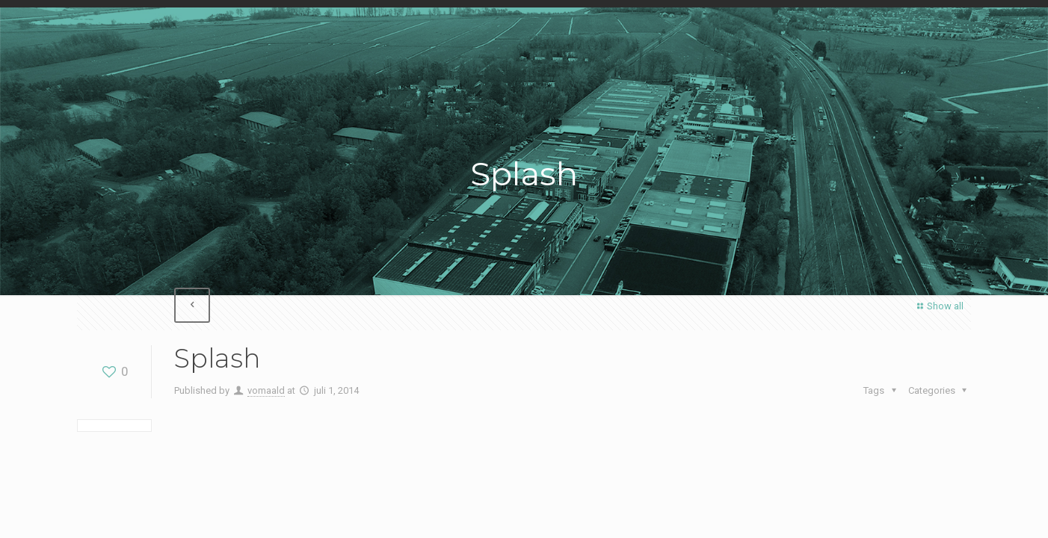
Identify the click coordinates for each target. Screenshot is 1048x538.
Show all (938, 306)
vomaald (266, 390)
